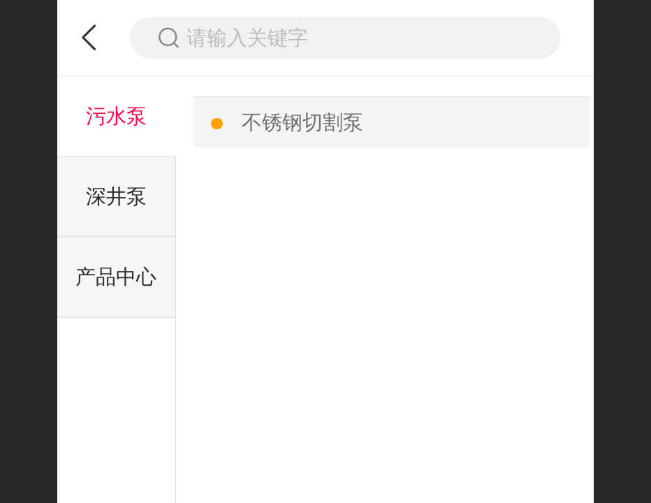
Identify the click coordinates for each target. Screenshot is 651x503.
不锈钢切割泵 (302, 122)
